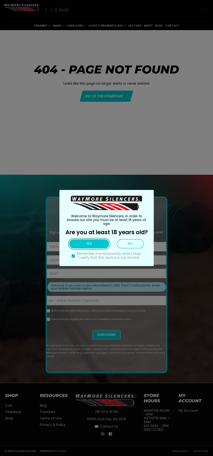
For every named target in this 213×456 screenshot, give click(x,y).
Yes (89, 243)
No (130, 243)
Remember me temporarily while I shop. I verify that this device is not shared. (109, 255)
